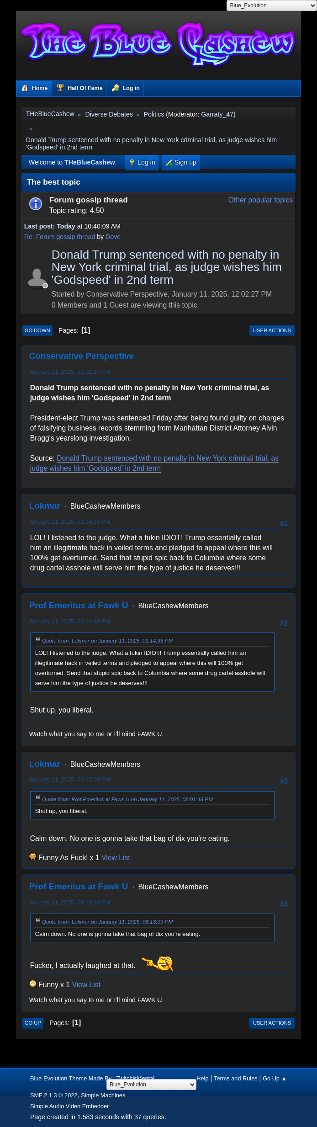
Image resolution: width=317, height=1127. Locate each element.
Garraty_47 (217, 114)
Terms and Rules (236, 1078)
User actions (272, 330)
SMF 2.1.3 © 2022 (54, 1095)
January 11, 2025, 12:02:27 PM (70, 371)
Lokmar (44, 505)
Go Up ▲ (275, 1078)
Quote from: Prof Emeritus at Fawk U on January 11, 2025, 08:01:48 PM (127, 799)
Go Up (33, 1023)
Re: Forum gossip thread (59, 236)
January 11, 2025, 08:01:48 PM (70, 621)
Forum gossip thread (88, 199)
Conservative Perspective (81, 356)
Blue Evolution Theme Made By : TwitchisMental (92, 1078)
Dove (113, 236)
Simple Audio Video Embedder (69, 1106)
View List (115, 857)
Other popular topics (260, 200)
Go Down (37, 330)
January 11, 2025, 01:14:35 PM (70, 521)
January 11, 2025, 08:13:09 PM (70, 779)
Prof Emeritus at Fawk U (78, 605)
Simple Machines (103, 1095)
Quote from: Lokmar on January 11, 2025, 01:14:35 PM (107, 640)
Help (202, 1078)
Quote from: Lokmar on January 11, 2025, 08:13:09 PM (107, 922)
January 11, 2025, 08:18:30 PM (70, 902)
